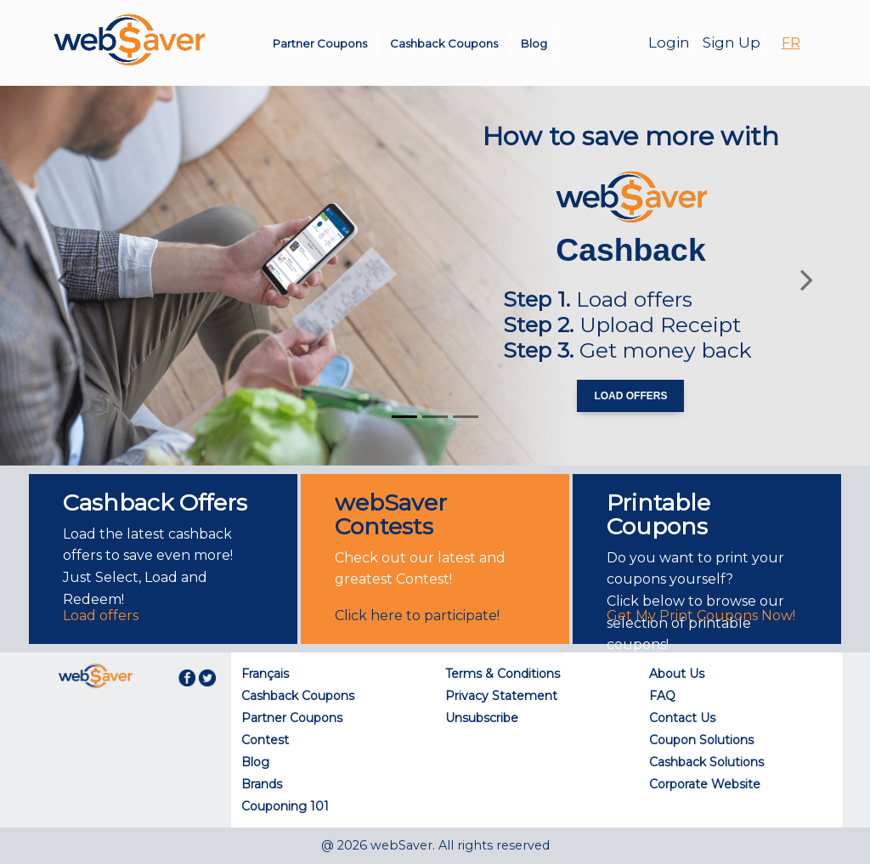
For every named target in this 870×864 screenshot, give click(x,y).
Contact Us (682, 718)
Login (669, 42)
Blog (534, 43)
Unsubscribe (481, 718)
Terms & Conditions (502, 673)
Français (265, 673)
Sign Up (731, 42)
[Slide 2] (435, 416)
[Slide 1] (404, 416)
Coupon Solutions (701, 740)
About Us (676, 673)
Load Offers (630, 396)
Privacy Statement (501, 695)
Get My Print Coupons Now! (701, 615)
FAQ (662, 695)
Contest (265, 740)
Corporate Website (704, 784)
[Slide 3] (465, 416)
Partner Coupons (320, 43)
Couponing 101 (285, 806)
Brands (261, 784)
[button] (65, 276)
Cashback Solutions (706, 762)
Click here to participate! (417, 615)
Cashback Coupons (444, 43)
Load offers (100, 615)
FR (791, 43)
